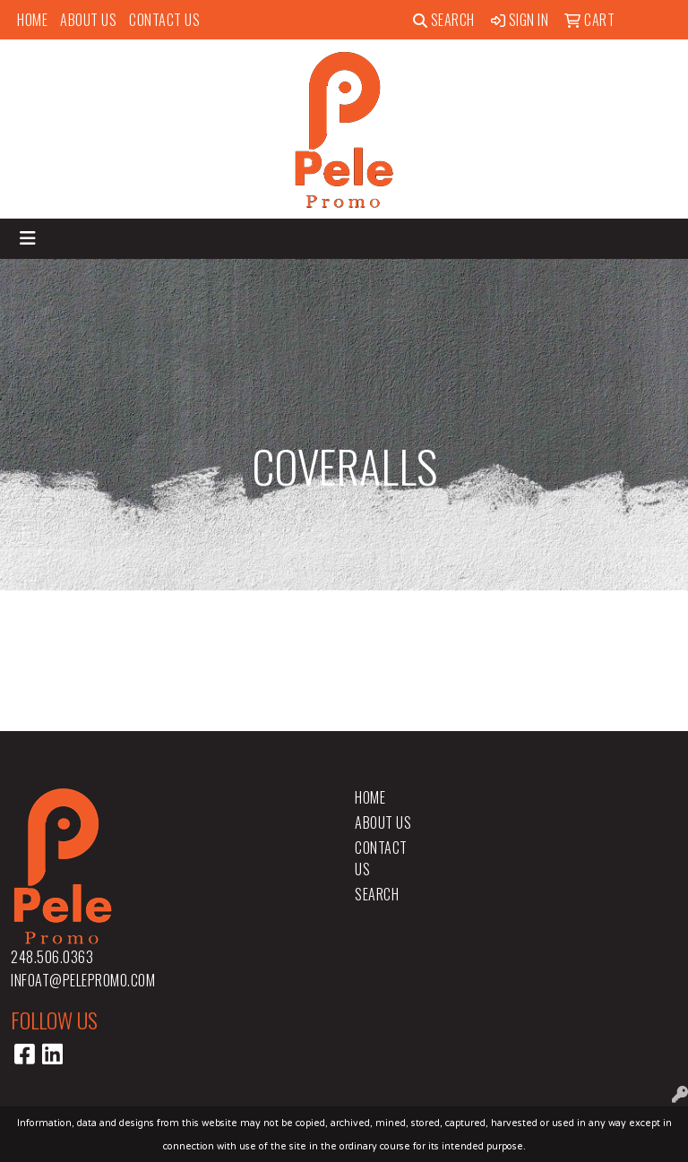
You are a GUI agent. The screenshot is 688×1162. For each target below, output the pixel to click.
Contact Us (164, 19)
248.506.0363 (52, 957)
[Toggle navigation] (28, 239)
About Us (88, 19)
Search (444, 19)
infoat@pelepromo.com (83, 980)
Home (32, 19)
